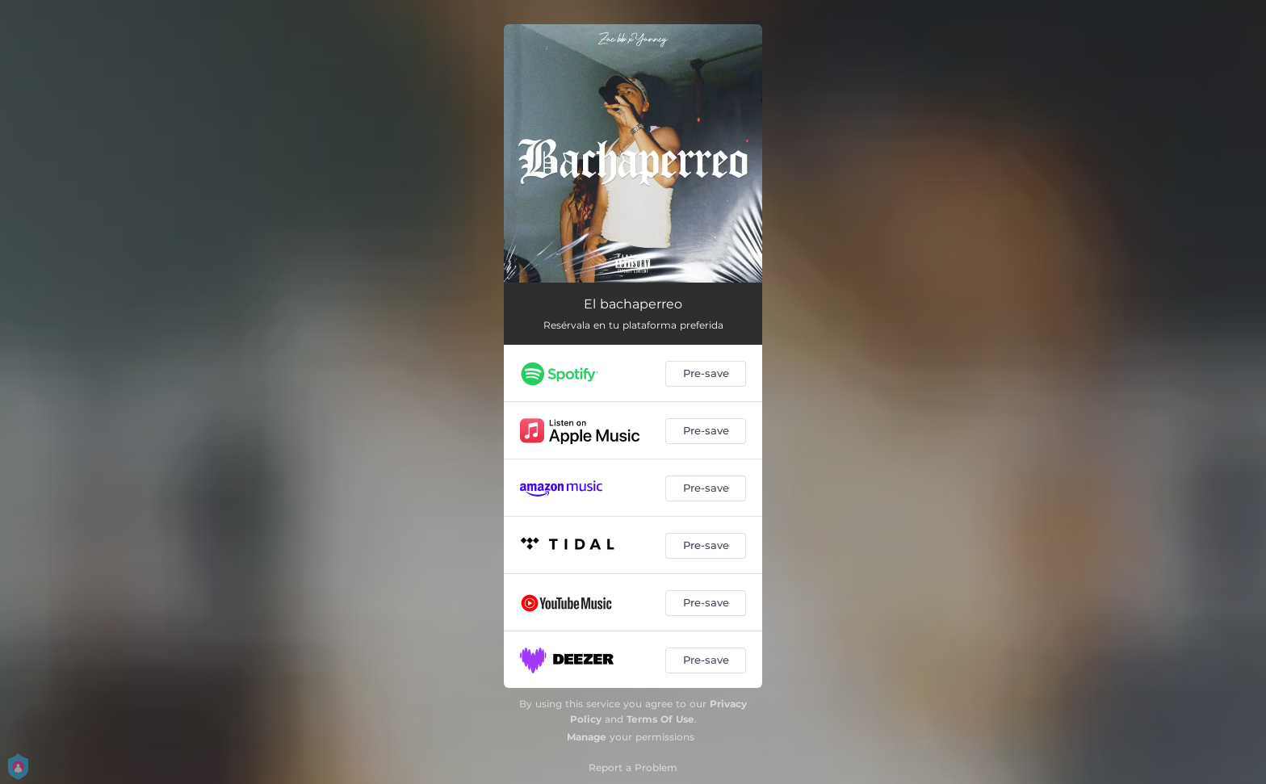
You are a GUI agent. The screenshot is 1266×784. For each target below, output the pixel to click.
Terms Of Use (660, 719)
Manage (586, 737)
